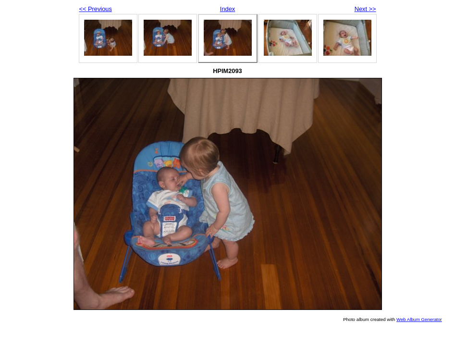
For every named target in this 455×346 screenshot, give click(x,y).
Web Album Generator (419, 319)
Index (227, 8)
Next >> (365, 8)
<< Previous (95, 8)
